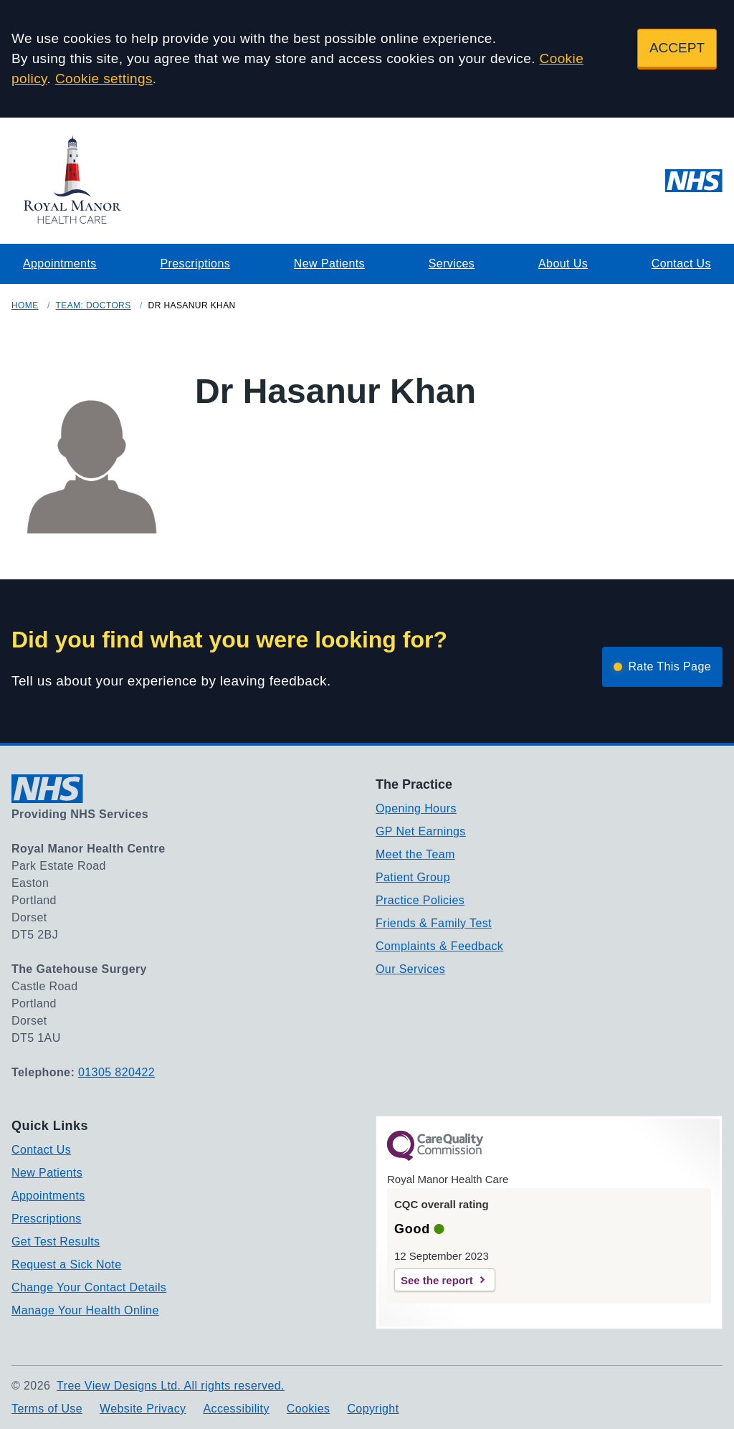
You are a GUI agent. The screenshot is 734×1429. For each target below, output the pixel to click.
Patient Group (413, 877)
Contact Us (681, 263)
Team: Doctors (93, 305)
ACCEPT (677, 47)
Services (452, 263)
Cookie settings (104, 78)
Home (25, 305)
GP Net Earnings (421, 831)
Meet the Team (415, 854)
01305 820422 (116, 1072)
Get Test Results (55, 1241)
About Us (563, 263)
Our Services (410, 969)
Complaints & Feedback (439, 946)
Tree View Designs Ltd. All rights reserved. (171, 1386)
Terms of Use (46, 1408)
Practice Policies (420, 900)
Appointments (60, 263)
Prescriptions (195, 263)
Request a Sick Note (66, 1264)
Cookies (308, 1408)
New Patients (329, 263)
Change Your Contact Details (88, 1287)
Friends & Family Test (434, 923)
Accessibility (236, 1408)
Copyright (373, 1408)
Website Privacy (143, 1408)
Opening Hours (416, 808)
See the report (437, 1280)
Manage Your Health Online (85, 1310)
